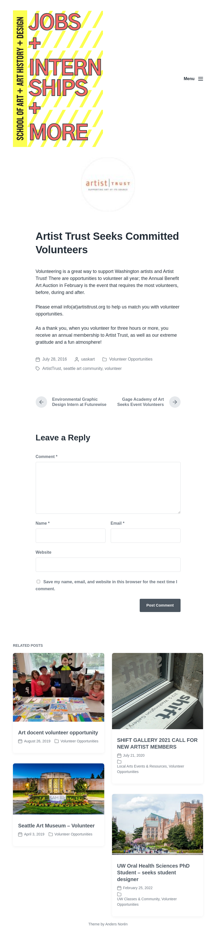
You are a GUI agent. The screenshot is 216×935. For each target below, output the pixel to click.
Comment (46, 456)
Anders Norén (116, 924)
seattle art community (82, 368)
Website (43, 552)
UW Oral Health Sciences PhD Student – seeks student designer (153, 905)
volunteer (113, 368)
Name (43, 523)
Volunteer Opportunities (130, 359)
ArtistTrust (51, 368)
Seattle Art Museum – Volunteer (56, 858)
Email (117, 523)
